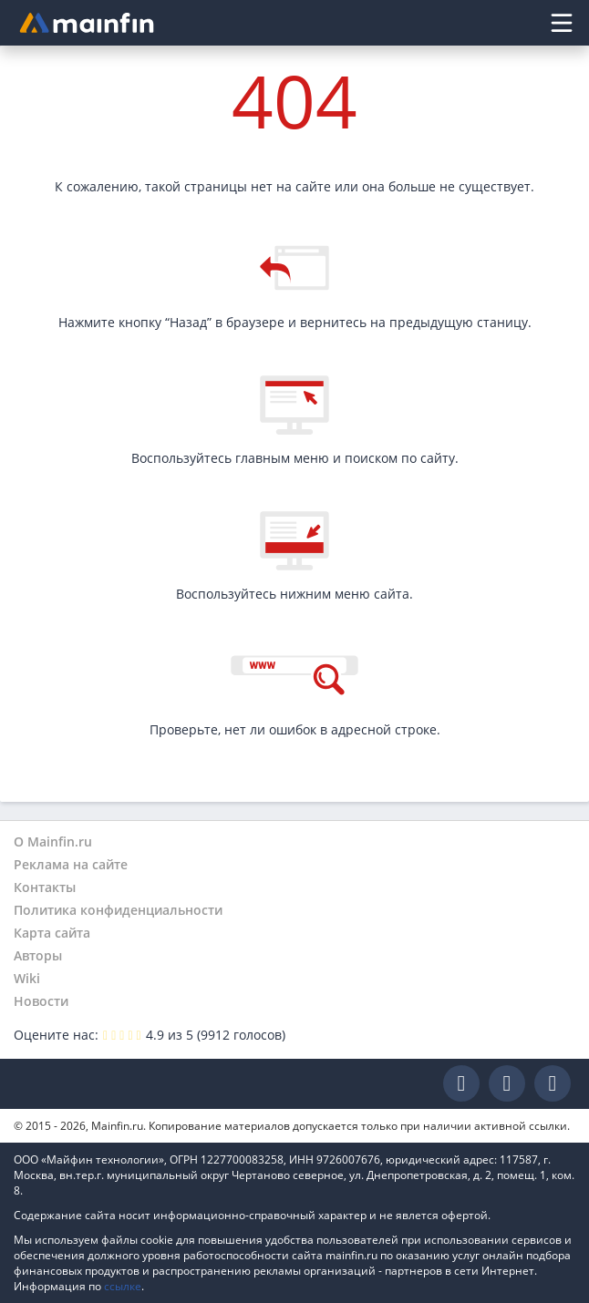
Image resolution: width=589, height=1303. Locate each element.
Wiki (27, 978)
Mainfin (96, 1084)
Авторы (38, 955)
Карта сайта (52, 932)
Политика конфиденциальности (118, 909)
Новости (41, 1001)
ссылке (122, 1286)
